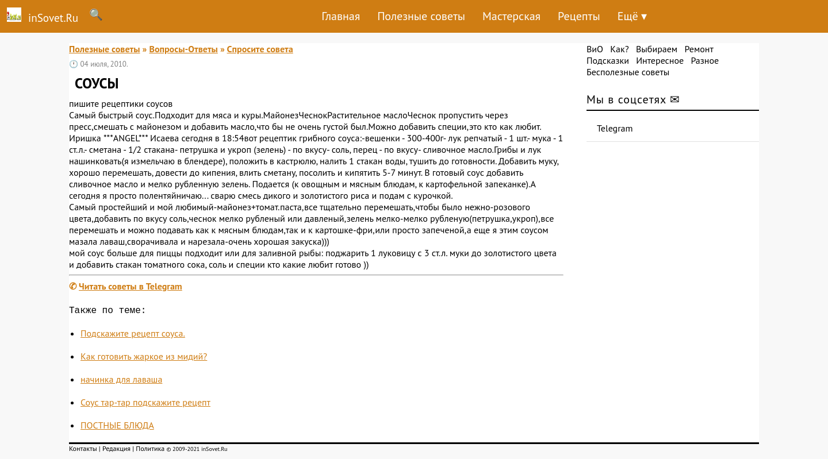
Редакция (116, 450)
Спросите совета (260, 49)
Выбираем (656, 49)
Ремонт (698, 49)
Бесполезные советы (627, 72)
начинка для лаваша (121, 381)
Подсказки (607, 60)
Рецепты (579, 16)
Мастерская (511, 16)
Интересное (660, 60)
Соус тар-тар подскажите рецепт (145, 404)
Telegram (615, 128)
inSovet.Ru (39, 16)
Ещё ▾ (632, 16)
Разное (705, 60)
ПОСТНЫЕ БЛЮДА (117, 427)
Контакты (83, 450)
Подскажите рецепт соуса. (132, 335)
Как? (619, 49)
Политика (150, 450)
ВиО (594, 49)
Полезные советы (421, 16)
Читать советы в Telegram (130, 286)
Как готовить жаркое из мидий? (143, 358)
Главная (340, 16)
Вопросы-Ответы (183, 49)
